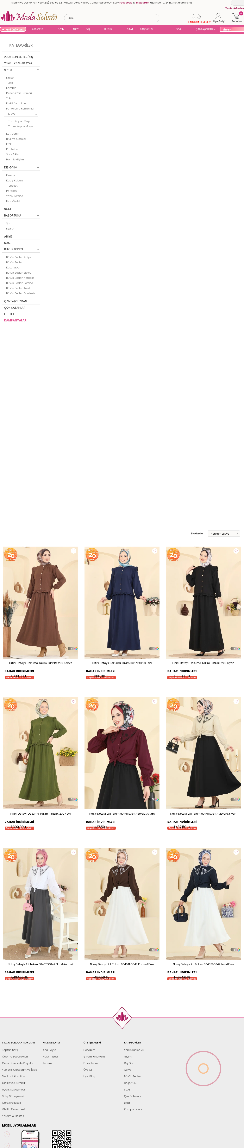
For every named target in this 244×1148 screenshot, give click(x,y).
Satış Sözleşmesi (13, 1096)
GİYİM (61, 29)
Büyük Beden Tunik (18, 288)
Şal (8, 223)
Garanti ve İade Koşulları (18, 1063)
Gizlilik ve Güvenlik (13, 1083)
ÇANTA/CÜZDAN (205, 29)
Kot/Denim (13, 134)
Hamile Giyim (15, 159)
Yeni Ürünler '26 (134, 1050)
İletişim (47, 1063)
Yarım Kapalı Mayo (20, 126)
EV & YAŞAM (180, 29)
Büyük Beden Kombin (20, 278)
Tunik (9, 83)
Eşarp (9, 229)
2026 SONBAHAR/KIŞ (18, 57)
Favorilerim (90, 1063)
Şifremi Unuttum (94, 1057)
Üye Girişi (89, 1076)
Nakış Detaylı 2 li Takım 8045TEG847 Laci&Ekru (203, 964)
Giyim (128, 1057)
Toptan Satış (10, 1050)
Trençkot (12, 186)
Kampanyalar (133, 1109)
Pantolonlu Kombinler (20, 109)
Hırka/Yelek (13, 201)
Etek (9, 144)
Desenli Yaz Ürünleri (19, 93)
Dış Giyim (130, 1063)
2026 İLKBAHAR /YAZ (18, 63)
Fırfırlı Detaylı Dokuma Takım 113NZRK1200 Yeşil (40, 814)
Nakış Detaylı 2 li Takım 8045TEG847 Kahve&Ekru (122, 964)
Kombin (11, 88)
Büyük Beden (132, 1076)
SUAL (165, 29)
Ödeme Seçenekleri (15, 1057)
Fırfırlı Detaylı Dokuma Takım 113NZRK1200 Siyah (203, 663)
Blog (127, 1103)
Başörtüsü (130, 1083)
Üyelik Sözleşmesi (13, 1090)
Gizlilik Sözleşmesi (13, 1109)
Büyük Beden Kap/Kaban (14, 264)
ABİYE (76, 29)
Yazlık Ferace (14, 196)
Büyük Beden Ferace (19, 283)
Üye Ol (87, 1070)
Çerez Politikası (11, 1103)
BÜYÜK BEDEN (108, 29)
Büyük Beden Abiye (18, 257)
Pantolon (12, 149)
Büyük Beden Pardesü (20, 293)
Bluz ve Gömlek (16, 139)
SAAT (130, 29)
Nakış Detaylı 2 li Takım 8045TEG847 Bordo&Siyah (122, 814)
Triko (9, 98)
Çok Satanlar (132, 1096)
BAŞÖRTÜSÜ (147, 29)
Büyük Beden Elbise (18, 273)
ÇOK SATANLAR (14, 308)
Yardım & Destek (13, 1116)
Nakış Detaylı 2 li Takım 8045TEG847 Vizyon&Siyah (203, 814)
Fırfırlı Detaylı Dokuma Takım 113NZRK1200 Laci (122, 663)
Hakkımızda (50, 1057)
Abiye (127, 1070)
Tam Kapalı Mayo (19, 121)
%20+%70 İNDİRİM (37, 29)
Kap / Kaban (14, 180)
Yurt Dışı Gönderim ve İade (19, 1070)
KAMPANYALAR (15, 320)
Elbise (10, 78)
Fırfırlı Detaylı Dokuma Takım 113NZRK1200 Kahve (40, 663)
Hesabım (89, 1050)
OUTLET (9, 314)
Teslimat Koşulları (13, 1076)
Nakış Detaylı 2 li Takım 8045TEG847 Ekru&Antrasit (41, 964)
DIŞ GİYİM (89, 29)
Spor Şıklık (12, 154)
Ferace (10, 175)
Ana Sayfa (49, 1050)
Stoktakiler (194, 533)
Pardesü (11, 191)
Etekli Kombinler (16, 103)
